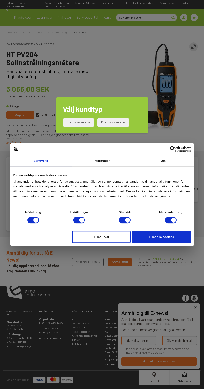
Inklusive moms (78, 122)
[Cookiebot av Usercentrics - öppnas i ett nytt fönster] (173, 149)
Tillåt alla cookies (161, 237)
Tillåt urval (101, 237)
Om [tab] (163, 160)
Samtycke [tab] (41, 160)
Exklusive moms (113, 122)
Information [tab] (102, 160)
